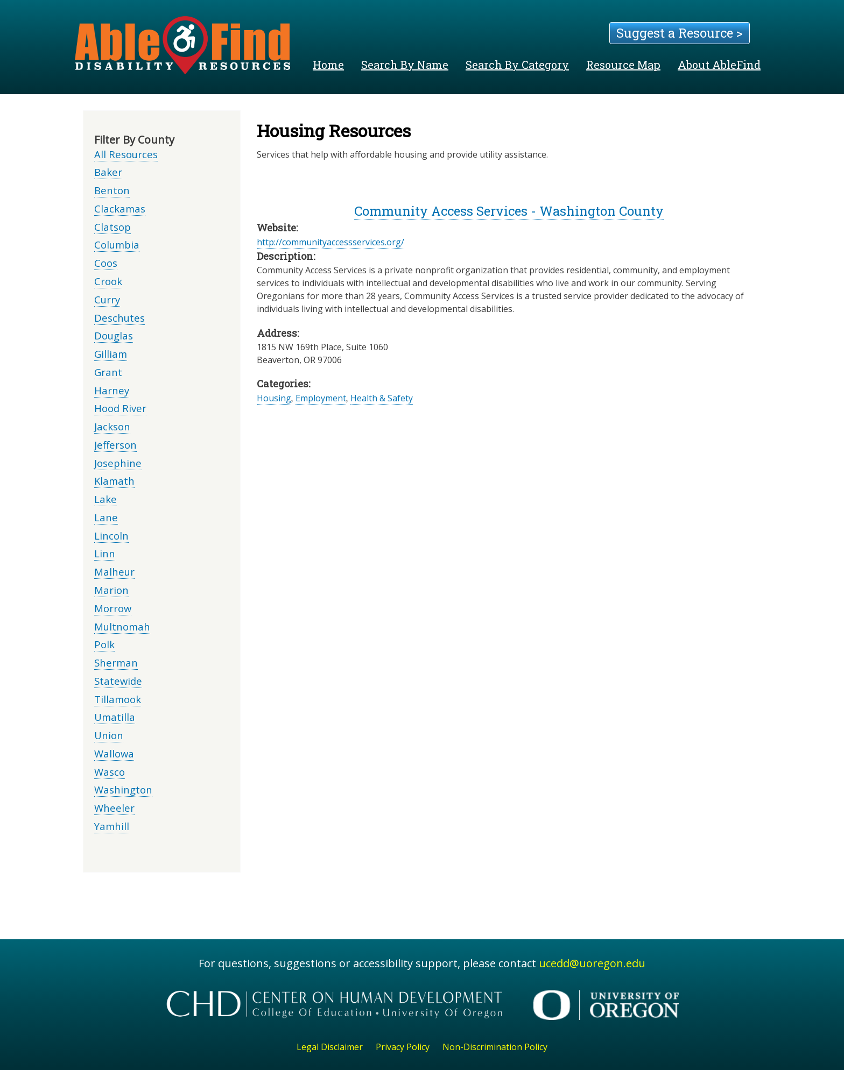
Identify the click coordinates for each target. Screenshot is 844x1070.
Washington (123, 789)
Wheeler (114, 807)
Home (328, 65)
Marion (111, 590)
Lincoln (111, 535)
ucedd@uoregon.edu (592, 963)
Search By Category (517, 65)
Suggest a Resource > (679, 32)
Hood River (120, 408)
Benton (112, 190)
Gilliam (110, 353)
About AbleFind (719, 65)
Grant (108, 372)
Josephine (118, 463)
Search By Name (404, 65)
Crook (108, 281)
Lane (106, 517)
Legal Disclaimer (330, 1047)
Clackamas (119, 208)
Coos (105, 263)
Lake (105, 499)
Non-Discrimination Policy (494, 1047)
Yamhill (111, 826)
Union (108, 735)
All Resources (126, 154)
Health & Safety (381, 398)
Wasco (109, 771)
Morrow (112, 608)
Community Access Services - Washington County (509, 210)
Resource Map (623, 65)
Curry (107, 299)
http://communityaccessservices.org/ (330, 242)
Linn (104, 553)
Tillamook (117, 699)
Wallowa (114, 753)
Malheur (114, 571)
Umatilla (114, 717)
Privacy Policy (403, 1047)
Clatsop (112, 226)
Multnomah (122, 626)
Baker (108, 172)
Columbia (116, 244)
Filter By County (134, 139)
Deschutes (119, 317)
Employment (321, 398)
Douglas (113, 335)
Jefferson (115, 444)
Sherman (116, 662)
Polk (104, 644)
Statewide (118, 681)
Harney (111, 390)
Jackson (112, 426)
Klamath (114, 480)
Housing (274, 398)
